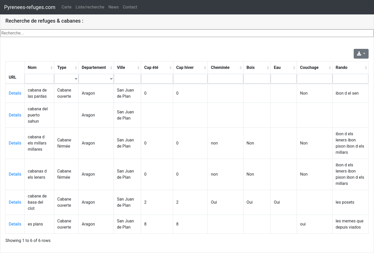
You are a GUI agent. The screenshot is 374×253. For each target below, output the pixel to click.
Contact (130, 7)
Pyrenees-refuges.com (30, 7)
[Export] (361, 54)
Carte (67, 7)
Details (15, 93)
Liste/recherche (90, 7)
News (113, 7)
